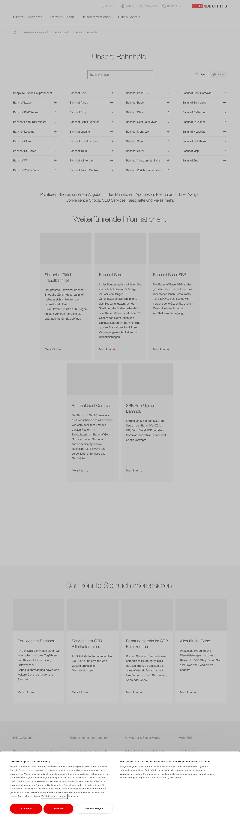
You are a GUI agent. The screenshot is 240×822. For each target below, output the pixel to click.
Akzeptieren (26, 810)
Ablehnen (58, 810)
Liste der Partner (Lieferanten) (166, 779)
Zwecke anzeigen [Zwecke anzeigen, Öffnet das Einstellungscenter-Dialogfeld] (94, 810)
